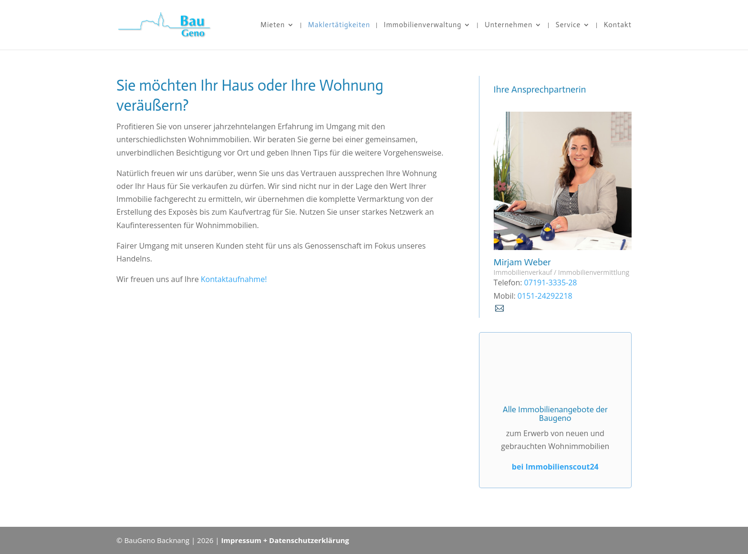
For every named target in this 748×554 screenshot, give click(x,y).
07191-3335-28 (549, 282)
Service (568, 25)
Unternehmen (508, 25)
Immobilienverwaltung (423, 25)
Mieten (272, 25)
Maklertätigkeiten (339, 25)
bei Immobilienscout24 (555, 466)
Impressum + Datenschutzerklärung (285, 540)
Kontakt (618, 25)
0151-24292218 (544, 296)
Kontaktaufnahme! (234, 279)
